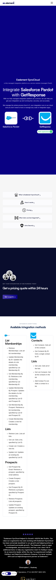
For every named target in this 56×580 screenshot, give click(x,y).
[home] (8, 3)
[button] (51, 3)
